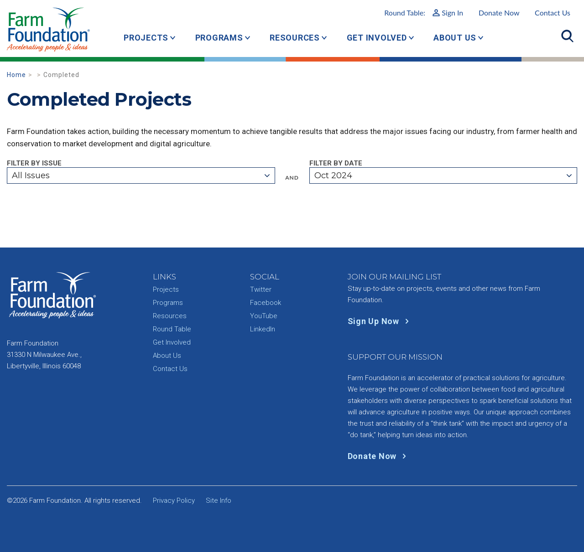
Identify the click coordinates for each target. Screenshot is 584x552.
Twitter (260, 289)
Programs (219, 37)
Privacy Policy (174, 500)
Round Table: (423, 12)
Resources (295, 37)
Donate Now (499, 12)
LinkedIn (262, 329)
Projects (146, 37)
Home (16, 74)
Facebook (265, 303)
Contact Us (552, 12)
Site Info (218, 500)
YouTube (263, 316)
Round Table (172, 329)
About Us (454, 37)
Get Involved (377, 37)
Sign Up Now (380, 321)
